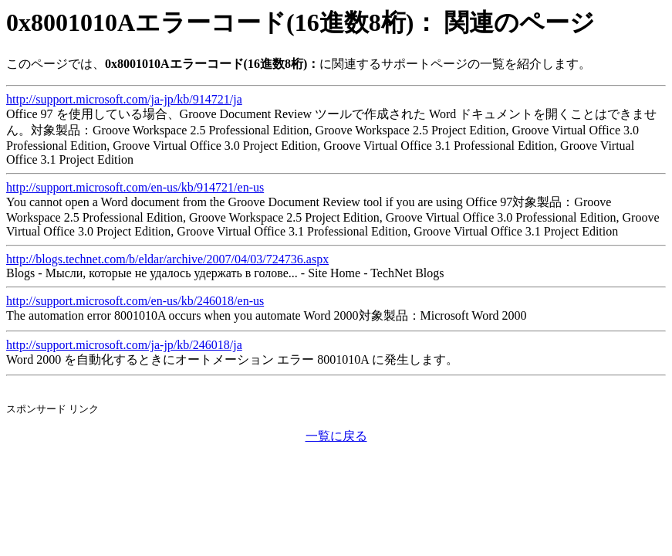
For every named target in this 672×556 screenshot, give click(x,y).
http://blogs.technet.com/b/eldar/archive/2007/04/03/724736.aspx (167, 259)
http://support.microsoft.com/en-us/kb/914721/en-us (135, 187)
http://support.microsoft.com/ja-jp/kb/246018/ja (124, 344)
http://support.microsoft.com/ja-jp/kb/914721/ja (124, 99)
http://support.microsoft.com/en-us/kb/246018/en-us (135, 300)
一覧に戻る (336, 435)
